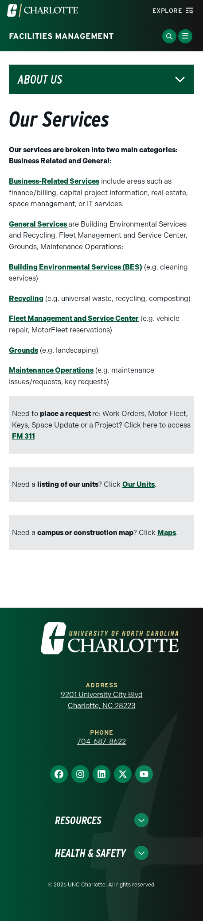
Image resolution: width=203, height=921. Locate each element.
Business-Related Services (54, 181)
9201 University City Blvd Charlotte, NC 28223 (102, 700)
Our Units (138, 484)
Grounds (23, 350)
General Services (38, 224)
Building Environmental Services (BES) (75, 267)
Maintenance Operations (51, 370)
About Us (40, 79)
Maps (166, 532)
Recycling (26, 298)
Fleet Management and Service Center (74, 318)
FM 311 (23, 436)
